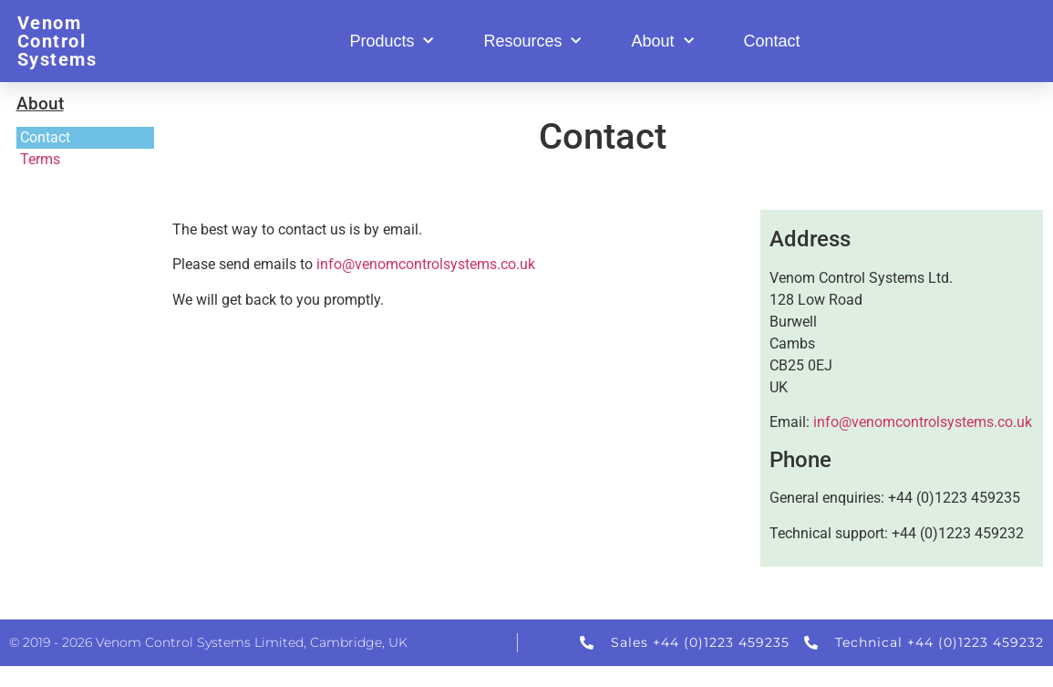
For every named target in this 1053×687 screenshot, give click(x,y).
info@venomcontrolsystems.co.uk (425, 264)
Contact (772, 41)
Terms (40, 159)
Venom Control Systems (57, 41)
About (662, 41)
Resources (532, 41)
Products (391, 41)
